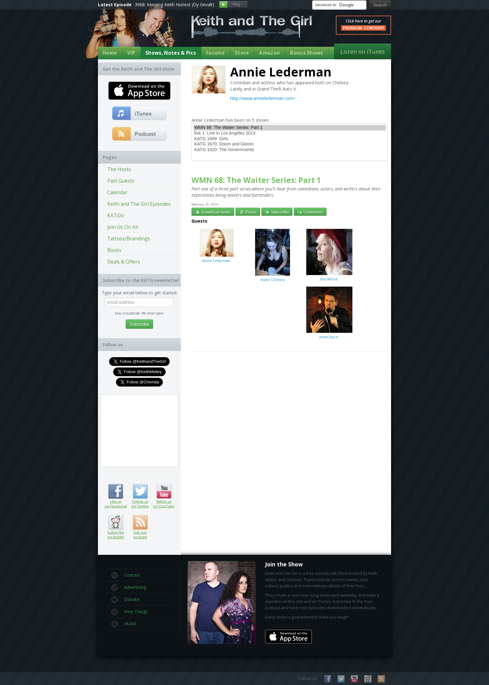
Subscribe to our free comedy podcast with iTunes (139, 113)
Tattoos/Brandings (128, 238)
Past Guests (120, 181)
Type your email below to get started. (139, 293)
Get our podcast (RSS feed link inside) (140, 522)
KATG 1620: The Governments (290, 150)
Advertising (128, 587)
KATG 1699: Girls (290, 139)
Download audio (213, 211)
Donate (125, 599)
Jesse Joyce (329, 312)
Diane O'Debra (272, 255)
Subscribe (277, 211)
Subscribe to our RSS (381, 679)
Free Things (129, 612)
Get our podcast (140, 534)
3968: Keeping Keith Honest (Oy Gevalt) (174, 4)
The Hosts (119, 169)
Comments (310, 211)
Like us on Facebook (115, 491)
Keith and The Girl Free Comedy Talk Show (251, 27)
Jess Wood (329, 254)
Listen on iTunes (362, 51)
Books (114, 250)
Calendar (117, 192)
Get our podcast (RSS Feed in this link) (139, 134)
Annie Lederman (216, 245)
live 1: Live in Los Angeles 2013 (290, 133)
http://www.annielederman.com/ (262, 98)
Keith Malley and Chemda (134, 31)
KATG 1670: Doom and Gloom (290, 144)
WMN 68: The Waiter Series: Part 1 (290, 128)
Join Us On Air (123, 227)
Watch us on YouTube (164, 491)
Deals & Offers (123, 262)
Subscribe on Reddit (115, 522)
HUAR (123, 624)
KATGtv (115, 215)
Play (233, 4)
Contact (125, 575)
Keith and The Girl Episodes (139, 204)
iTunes (248, 211)
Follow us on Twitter (140, 491)
